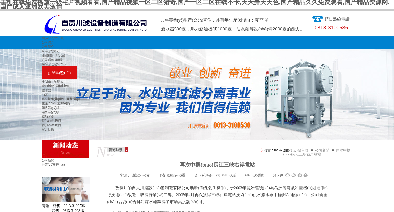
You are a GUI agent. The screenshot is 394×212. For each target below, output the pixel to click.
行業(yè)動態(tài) (53, 164)
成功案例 (48, 116)
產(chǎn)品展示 (52, 81)
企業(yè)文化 (51, 51)
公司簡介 (48, 42)
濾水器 (46, 90)
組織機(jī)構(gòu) (53, 55)
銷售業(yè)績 (51, 108)
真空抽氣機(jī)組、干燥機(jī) (61, 99)
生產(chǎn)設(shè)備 (56, 103)
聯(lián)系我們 (51, 120)
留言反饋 (48, 129)
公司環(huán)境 (52, 60)
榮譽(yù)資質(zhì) (54, 64)
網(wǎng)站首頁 (53, 38)
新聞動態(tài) (59, 73)
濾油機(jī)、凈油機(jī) (56, 86)
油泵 (45, 95)
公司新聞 (322, 150)
